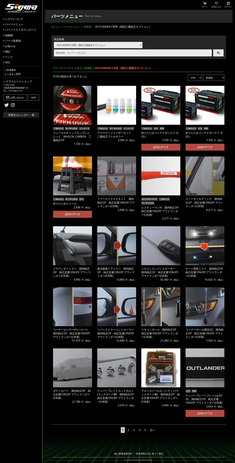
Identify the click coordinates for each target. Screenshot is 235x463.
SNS (7, 62)
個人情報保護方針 (124, 453)
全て (79, 68)
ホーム (55, 26)
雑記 (7, 51)
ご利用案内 (10, 69)
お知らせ (10, 46)
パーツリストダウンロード (20, 30)
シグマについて (14, 19)
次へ (152, 429)
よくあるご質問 (13, 74)
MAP (33, 97)
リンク (9, 57)
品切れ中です (161, 147)
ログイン (228, 5)
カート (205, 5)
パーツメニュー (14, 24)
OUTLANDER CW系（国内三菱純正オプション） (123, 68)
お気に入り (216, 5)
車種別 (87, 26)
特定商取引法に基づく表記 (149, 453)
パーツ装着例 (13, 41)
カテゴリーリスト (63, 68)
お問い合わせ (15, 97)
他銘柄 (9, 35)
